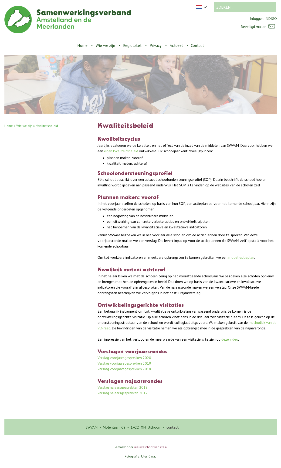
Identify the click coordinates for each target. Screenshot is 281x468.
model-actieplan (241, 257)
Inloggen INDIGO (263, 18)
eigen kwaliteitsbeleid (121, 151)
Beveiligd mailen (259, 26)
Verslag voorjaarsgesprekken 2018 (124, 369)
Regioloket (132, 45)
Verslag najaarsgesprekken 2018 (123, 387)
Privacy (156, 45)
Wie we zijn (105, 45)
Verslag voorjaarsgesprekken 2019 (124, 363)
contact (172, 427)
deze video (229, 339)
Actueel (176, 45)
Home (82, 45)
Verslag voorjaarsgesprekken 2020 (124, 357)
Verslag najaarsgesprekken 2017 (123, 393)
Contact (197, 45)
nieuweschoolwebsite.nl (151, 447)
